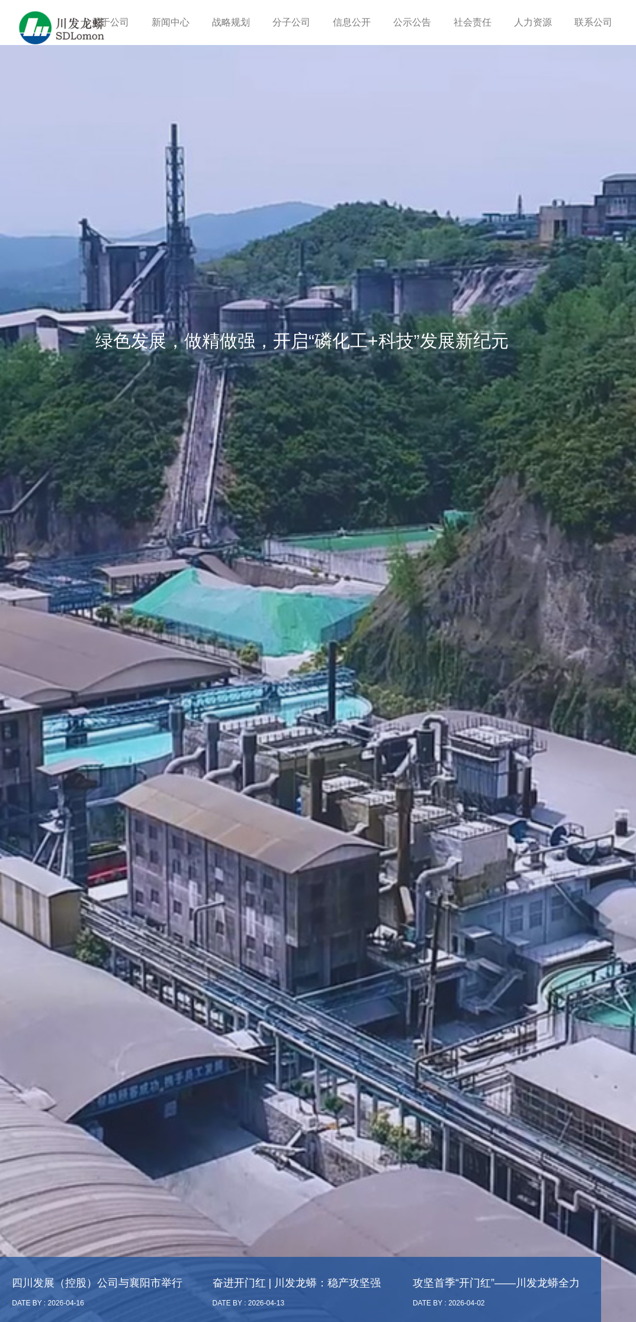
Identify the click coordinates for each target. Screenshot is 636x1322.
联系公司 (593, 22)
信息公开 (352, 22)
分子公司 (291, 22)
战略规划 (231, 22)
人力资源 (533, 22)
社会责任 (473, 22)
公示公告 (412, 22)
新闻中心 (170, 22)
